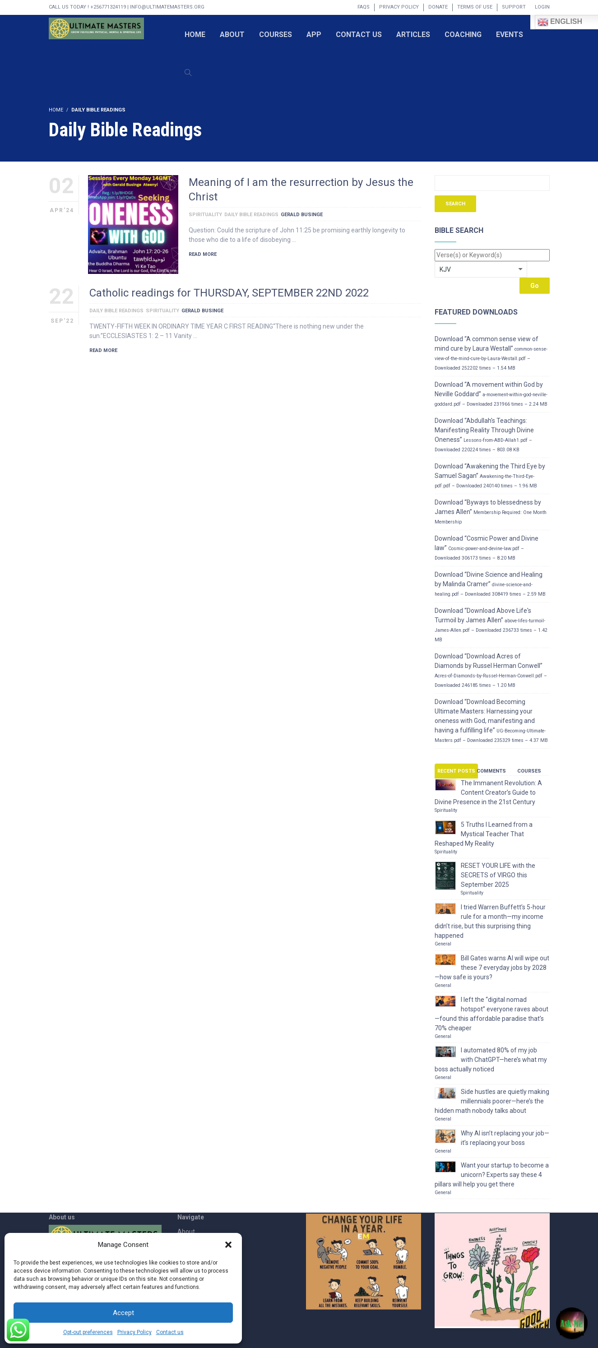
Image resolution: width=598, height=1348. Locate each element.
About (186, 1231)
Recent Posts (456, 771)
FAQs (363, 7)
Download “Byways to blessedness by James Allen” (491, 512)
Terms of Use (474, 7)
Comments (491, 771)
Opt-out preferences (88, 1332)
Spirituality (205, 215)
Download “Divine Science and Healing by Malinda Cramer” (490, 584)
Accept (123, 1313)
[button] (228, 1244)
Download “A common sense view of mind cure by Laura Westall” (491, 353)
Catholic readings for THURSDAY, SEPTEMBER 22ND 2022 (229, 293)
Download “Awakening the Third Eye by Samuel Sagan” (490, 476)
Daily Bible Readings (251, 215)
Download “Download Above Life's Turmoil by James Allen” (491, 625)
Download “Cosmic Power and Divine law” (486, 548)
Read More (203, 254)
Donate (438, 7)
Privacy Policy (134, 1332)
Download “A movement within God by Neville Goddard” (491, 394)
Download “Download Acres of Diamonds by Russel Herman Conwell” (491, 670)
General (443, 944)
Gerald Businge (302, 215)
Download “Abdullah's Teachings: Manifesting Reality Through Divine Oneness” (484, 435)
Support (514, 7)
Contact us (170, 1332)
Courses (529, 771)
